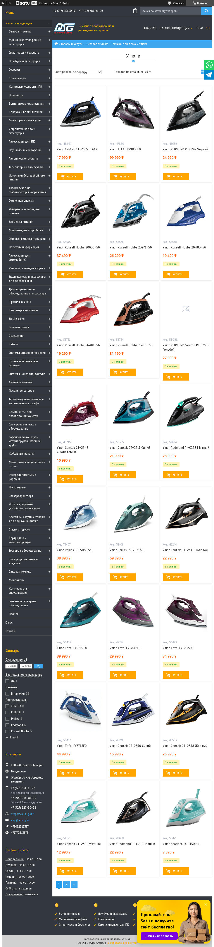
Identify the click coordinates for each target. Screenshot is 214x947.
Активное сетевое (21, 382)
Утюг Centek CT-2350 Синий (130, 746)
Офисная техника (20, 302)
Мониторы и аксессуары (25, 120)
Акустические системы (23, 158)
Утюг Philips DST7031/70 (127, 550)
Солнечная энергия (21, 200)
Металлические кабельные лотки (27, 464)
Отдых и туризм (19, 529)
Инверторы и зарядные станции (24, 211)
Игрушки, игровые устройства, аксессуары (24, 506)
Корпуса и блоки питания (26, 112)
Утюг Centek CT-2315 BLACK (77, 149)
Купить (71, 176)
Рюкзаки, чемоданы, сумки (27, 268)
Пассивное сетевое (21, 391)
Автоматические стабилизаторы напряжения (27, 190)
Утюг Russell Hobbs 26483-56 (184, 247)
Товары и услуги (71, 44)
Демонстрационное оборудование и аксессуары (28, 291)
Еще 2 (14, 737)
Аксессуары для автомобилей (19, 258)
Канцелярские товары (23, 310)
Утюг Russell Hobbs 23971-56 (131, 247)
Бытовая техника (20, 31)
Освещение (16, 336)
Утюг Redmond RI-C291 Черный (132, 844)
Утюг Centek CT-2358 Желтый (185, 746)
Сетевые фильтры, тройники (27, 239)
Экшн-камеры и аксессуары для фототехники (27, 279)
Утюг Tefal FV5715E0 (72, 746)
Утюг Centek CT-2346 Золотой (185, 550)
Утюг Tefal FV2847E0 (125, 648)
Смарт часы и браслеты (24, 52)
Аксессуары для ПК (22, 141)
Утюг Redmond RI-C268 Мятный (186, 448)
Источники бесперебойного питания (27, 178)
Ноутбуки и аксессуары (24, 61)
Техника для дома (123, 44)
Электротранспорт (21, 496)
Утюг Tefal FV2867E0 (72, 648)
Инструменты (17, 487)
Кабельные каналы (21, 454)
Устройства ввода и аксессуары (22, 131)
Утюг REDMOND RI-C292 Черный (186, 149)
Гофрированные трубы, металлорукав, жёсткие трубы (25, 441)
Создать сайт (47, 3)
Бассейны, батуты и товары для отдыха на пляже (27, 519)
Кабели (14, 344)
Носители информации (24, 247)
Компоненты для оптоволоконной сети (23, 414)
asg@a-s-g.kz (20, 820)
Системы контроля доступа (27, 374)
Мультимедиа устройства (26, 230)
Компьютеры (17, 78)
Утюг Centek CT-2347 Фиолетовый (72, 450)
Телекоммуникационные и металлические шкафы (26, 401)
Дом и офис (16, 319)
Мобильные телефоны (73, 919)
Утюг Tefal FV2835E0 (178, 648)
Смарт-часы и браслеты (74, 925)
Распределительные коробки (22, 477)
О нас (8, 622)
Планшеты (16, 95)
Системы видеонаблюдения (27, 353)
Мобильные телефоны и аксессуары (25, 42)
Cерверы (14, 69)
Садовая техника (20, 571)
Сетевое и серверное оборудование (22, 603)
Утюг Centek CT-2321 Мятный (79, 844)
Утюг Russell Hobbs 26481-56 (78, 345)
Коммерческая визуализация (18, 591)
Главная (150, 28)
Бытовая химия (19, 327)
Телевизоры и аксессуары (26, 167)
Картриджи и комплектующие (20, 540)
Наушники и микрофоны (25, 150)
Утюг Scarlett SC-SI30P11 (181, 844)
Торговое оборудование (25, 551)
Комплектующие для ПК (25, 86)
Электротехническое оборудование (22, 426)
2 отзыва (178, 3)
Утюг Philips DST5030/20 (75, 550)
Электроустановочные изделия (23, 561)
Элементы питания (21, 222)
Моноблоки (16, 580)
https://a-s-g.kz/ (22, 814)
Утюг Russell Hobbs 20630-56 (78, 247)
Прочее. (14, 614)
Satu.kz (125, 938)
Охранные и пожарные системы (23, 363)
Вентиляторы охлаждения (26, 103)
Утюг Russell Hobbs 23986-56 (131, 345)
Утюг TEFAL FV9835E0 (125, 149)
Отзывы (10, 631)
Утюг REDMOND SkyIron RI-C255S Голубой (186, 347)
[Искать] (206, 11)
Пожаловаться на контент (122, 942)
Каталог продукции (18, 23)
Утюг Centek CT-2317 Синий (130, 448)
